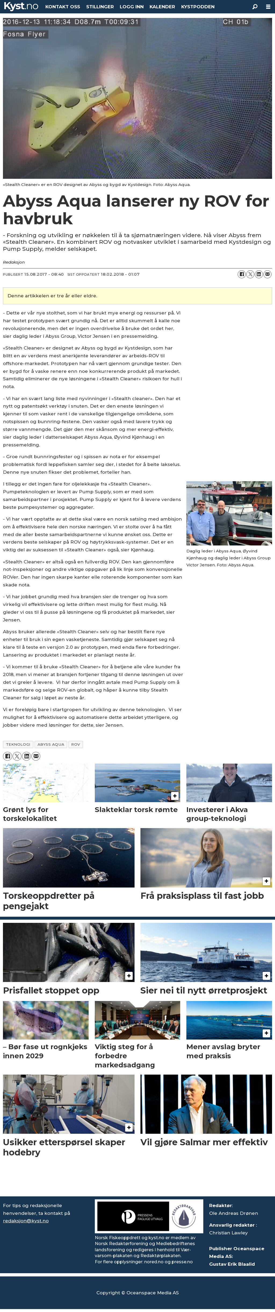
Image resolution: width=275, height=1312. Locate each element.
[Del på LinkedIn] (259, 274)
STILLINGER (100, 6)
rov (75, 744)
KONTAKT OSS (62, 6)
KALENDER (162, 6)
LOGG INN (132, 6)
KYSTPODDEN (198, 6)
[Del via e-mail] (267, 274)
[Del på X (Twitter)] (250, 274)
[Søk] (255, 6)
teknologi (18, 744)
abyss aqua (51, 744)
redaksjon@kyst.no (26, 1220)
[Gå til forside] (21, 6)
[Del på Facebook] (242, 274)
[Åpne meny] (268, 7)
